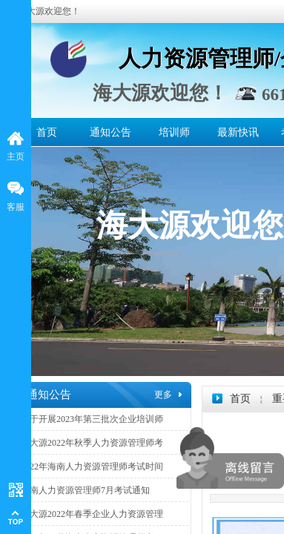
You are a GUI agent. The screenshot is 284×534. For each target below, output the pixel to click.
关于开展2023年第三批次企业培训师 (92, 419)
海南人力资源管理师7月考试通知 (85, 490)
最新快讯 (238, 132)
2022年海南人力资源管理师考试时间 (92, 466)
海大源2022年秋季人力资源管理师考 (92, 443)
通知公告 (110, 132)
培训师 (174, 132)
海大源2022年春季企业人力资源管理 (92, 514)
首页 (46, 132)
